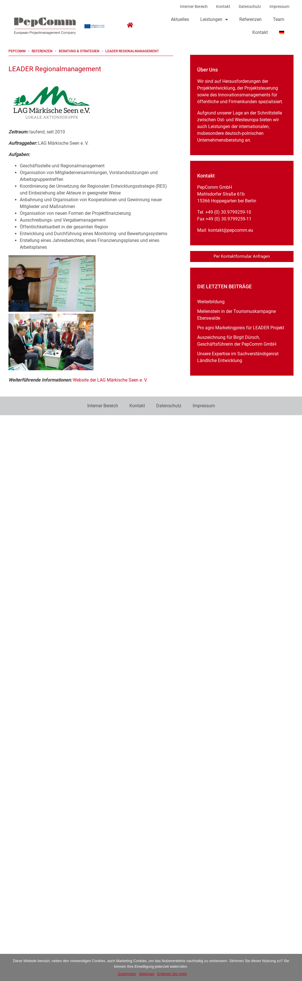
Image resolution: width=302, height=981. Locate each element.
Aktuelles (180, 19)
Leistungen (214, 19)
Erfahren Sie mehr (172, 974)
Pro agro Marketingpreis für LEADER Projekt (240, 327)
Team (278, 19)
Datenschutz (250, 6)
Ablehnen (146, 974)
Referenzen (250, 19)
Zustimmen (127, 974)
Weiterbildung (211, 301)
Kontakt (223, 6)
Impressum (279, 6)
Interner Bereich (194, 6)
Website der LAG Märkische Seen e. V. (110, 380)
